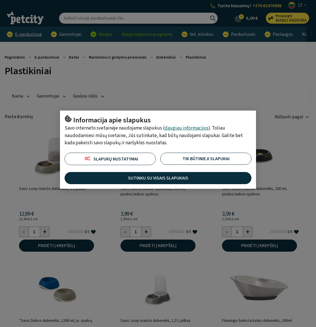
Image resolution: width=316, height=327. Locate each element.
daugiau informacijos (186, 128)
